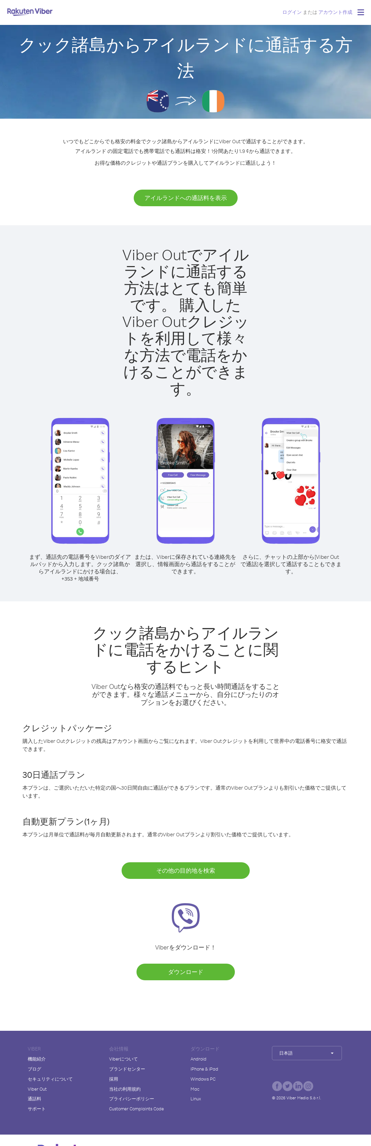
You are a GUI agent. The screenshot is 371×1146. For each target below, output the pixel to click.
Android (198, 1059)
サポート (37, 1108)
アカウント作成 (335, 12)
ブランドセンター (127, 1069)
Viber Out (37, 1089)
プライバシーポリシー (131, 1098)
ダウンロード (185, 971)
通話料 (34, 1098)
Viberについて (123, 1059)
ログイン (292, 12)
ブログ (34, 1069)
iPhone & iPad (204, 1069)
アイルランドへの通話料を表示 (185, 197)
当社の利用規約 (125, 1089)
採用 (113, 1079)
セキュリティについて (50, 1079)
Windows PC (203, 1079)
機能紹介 (37, 1059)
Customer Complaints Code (136, 1108)
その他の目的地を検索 (185, 870)
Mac (195, 1089)
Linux (196, 1098)
